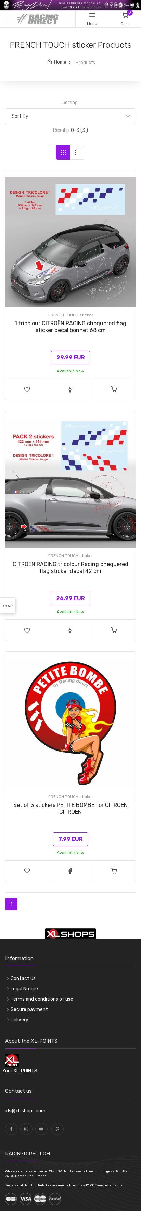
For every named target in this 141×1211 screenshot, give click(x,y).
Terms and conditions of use (42, 999)
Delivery (19, 1020)
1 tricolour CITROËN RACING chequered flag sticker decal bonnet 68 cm (70, 326)
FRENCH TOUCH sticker (70, 315)
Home (60, 62)
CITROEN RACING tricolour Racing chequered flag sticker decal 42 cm (70, 567)
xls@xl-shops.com (25, 1111)
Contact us (23, 978)
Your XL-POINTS (19, 1071)
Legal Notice (24, 989)
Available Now (70, 371)
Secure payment (29, 1010)
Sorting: (70, 102)
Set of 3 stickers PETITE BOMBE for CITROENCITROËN (70, 808)
